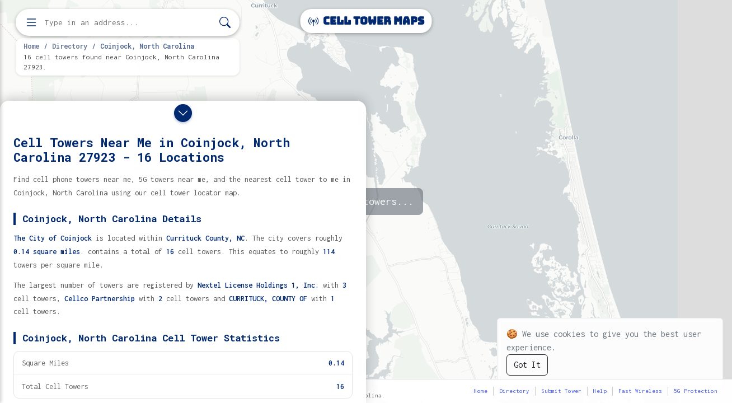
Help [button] (600, 391)
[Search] (225, 22)
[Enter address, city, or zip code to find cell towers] (129, 23)
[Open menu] (31, 22)
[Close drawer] (183, 113)
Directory (69, 45)
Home (31, 45)
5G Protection (695, 391)
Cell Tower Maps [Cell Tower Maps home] (366, 21)
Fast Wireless (640, 391)
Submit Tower (561, 391)
